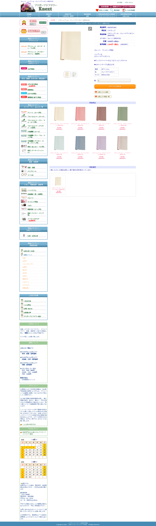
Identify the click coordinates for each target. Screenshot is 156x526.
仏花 (24, 258)
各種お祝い (26, 288)
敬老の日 (25, 279)
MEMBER (87, 15)
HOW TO (68, 15)
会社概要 (119, 2)
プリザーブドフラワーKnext (79, 524)
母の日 (25, 270)
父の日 (25, 273)
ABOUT (48, 15)
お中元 (25, 276)
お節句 (25, 267)
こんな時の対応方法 (29, 424)
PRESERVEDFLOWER (106, 15)
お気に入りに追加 (103, 92)
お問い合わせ (129, 2)
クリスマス (26, 285)
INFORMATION (126, 15)
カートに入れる (115, 86)
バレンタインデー (28, 264)
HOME (29, 15)
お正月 (25, 261)
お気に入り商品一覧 (104, 96)
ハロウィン (26, 282)
